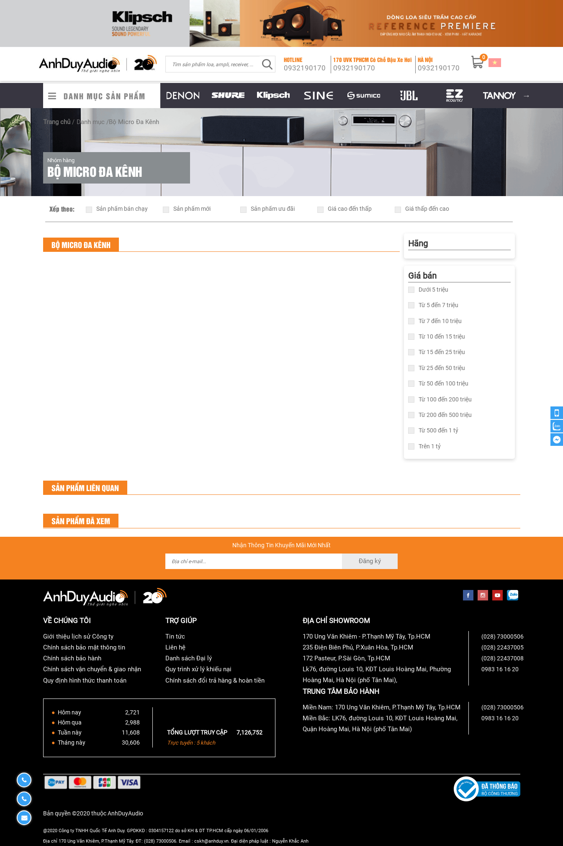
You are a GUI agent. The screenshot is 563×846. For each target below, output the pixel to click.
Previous (154, 95)
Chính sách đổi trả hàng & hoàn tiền (215, 680)
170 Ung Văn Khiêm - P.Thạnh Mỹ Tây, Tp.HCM (366, 636)
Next (526, 95)
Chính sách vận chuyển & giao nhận (92, 669)
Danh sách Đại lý (188, 658)
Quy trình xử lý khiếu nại (198, 669)
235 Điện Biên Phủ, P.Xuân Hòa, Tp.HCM (358, 647)
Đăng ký (370, 561)
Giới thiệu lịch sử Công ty (78, 636)
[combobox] (212, 64)
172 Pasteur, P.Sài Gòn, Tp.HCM (346, 658)
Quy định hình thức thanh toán (84, 680)
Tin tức (175, 636)
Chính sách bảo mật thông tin (84, 647)
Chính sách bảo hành (72, 658)
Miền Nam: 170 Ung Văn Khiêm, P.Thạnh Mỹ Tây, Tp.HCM (381, 707)
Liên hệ (175, 647)
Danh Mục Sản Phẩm (105, 95)
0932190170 (305, 68)
